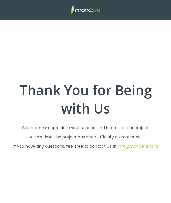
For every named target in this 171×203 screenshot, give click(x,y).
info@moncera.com (138, 146)
